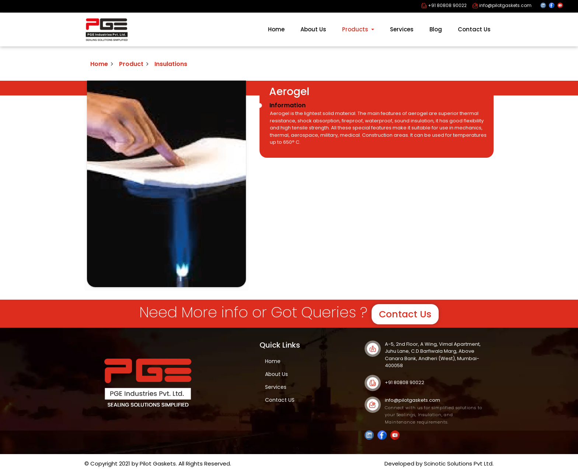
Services (402, 29)
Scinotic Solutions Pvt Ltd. (459, 463)
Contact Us (474, 29)
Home (276, 29)
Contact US (280, 400)
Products (356, 29)
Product (131, 64)
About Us (313, 29)
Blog (435, 29)
